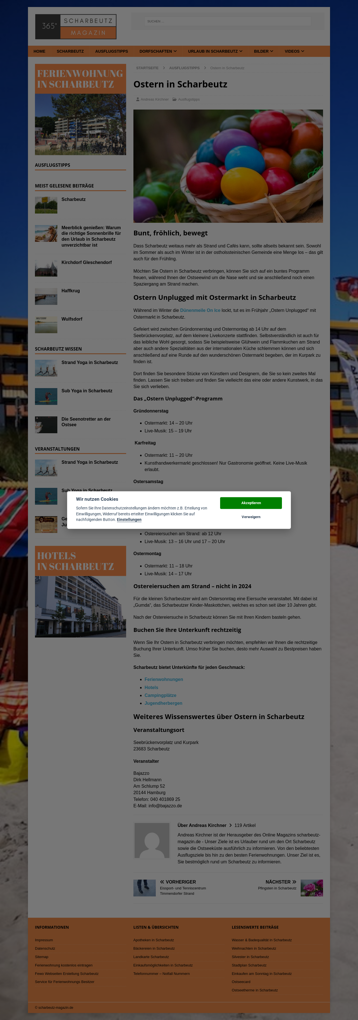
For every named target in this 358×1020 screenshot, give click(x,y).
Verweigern (251, 517)
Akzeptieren (251, 503)
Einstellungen (129, 519)
